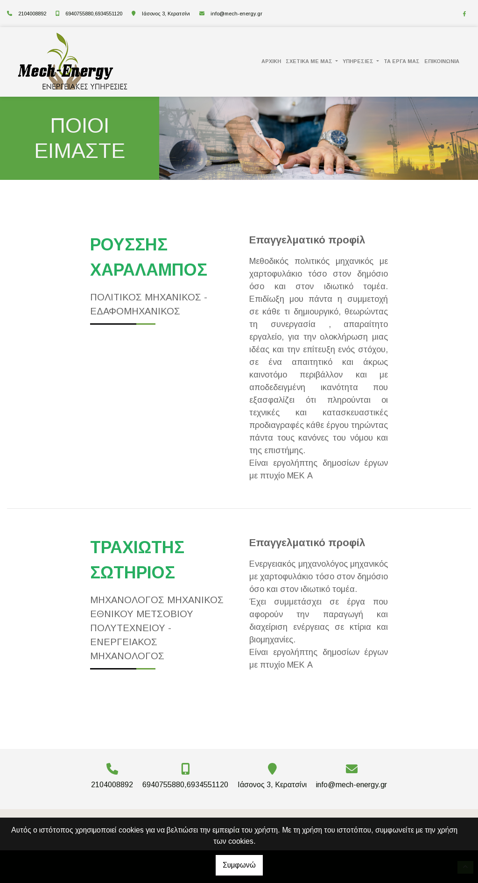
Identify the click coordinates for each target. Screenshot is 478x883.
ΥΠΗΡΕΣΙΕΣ (359, 61)
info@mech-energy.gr (236, 13)
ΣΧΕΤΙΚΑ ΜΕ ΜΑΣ (310, 61)
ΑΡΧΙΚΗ (271, 61)
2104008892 (32, 13)
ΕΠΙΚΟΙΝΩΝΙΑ (441, 61)
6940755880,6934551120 (93, 13)
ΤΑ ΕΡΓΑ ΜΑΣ (402, 61)
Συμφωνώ (239, 865)
